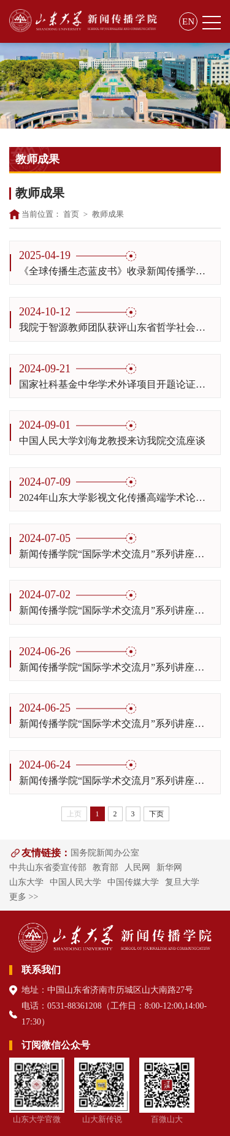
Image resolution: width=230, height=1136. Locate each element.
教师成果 (108, 214)
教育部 (105, 867)
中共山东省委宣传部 (47, 867)
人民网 (137, 867)
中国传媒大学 (133, 882)
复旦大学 (182, 882)
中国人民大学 (75, 882)
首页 (71, 214)
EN (188, 21)
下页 (156, 814)
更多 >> (23, 896)
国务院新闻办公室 (105, 852)
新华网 (169, 867)
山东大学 (26, 882)
